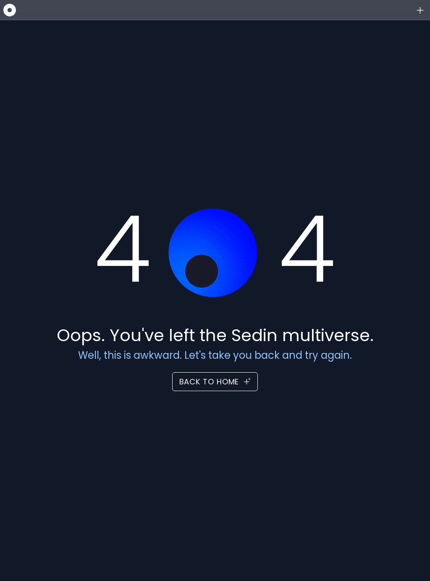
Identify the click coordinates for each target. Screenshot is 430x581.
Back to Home (215, 381)
